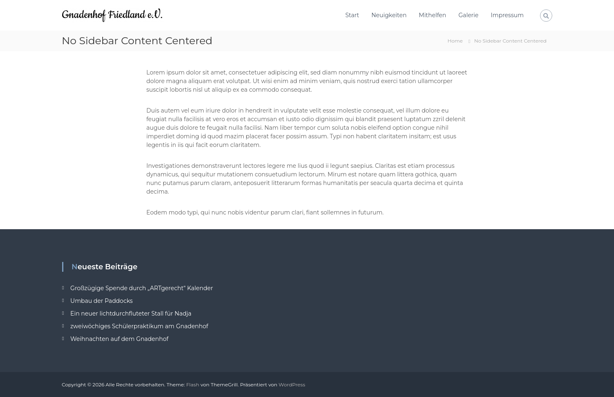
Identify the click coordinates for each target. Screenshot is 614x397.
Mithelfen (432, 15)
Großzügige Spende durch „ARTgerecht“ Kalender (141, 288)
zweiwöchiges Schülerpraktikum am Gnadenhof (139, 326)
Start (352, 15)
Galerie (469, 15)
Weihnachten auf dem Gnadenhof (119, 339)
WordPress (292, 384)
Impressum (507, 15)
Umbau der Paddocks (101, 301)
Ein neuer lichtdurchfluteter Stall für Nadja (130, 313)
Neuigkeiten (388, 15)
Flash (192, 384)
